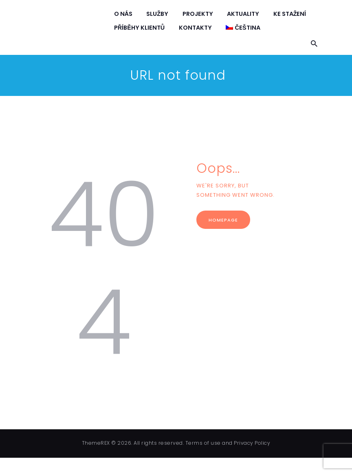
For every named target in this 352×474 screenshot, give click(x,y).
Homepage (223, 220)
